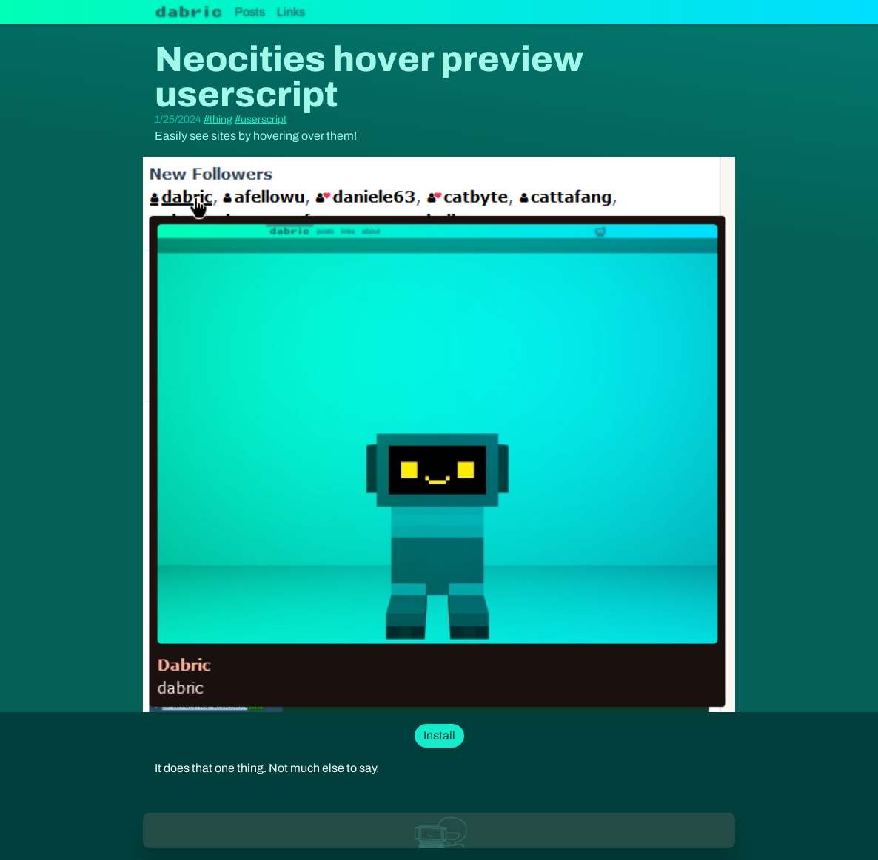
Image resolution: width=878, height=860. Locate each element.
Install (439, 735)
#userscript (260, 119)
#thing (218, 119)
